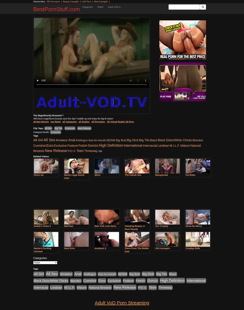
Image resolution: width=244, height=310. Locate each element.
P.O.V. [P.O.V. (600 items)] (72, 151)
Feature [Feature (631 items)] (72, 145)
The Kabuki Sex (133, 175)
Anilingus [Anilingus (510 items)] (82, 140)
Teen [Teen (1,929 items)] (80, 151)
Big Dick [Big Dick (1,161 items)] (132, 140)
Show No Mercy (194, 226)
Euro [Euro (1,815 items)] (49, 145)
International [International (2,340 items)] (133, 145)
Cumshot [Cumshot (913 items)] (39, 145)
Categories (87, 7)
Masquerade (161, 175)
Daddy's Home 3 (42, 226)
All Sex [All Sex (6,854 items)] (49, 140)
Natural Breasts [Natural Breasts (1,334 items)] (100, 287)
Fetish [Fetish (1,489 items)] (82, 145)
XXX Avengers (162, 248)
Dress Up (38, 175)
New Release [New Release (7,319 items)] (56, 151)
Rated (100, 7)
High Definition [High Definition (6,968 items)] (111, 145)
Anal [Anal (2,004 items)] (71, 140)
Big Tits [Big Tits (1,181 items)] (144, 140)
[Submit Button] (203, 7)
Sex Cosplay (161, 226)
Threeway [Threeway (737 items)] (91, 151)
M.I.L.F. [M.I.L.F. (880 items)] (175, 145)
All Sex (48, 128)
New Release (84, 128)
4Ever (98, 175)
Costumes (70, 128)
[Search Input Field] (184, 7)
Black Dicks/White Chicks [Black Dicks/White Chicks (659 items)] (175, 140)
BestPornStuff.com (56, 9)
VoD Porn (86, 1)
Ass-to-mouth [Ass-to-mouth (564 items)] (97, 140)
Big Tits (58, 128)
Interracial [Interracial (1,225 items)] (150, 145)
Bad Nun (68, 226)
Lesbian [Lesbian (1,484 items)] (163, 145)
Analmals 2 (100, 248)
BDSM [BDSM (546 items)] (111, 140)
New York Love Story (105, 226)
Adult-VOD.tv (114, 7)
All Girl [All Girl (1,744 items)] (38, 140)
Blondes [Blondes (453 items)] (197, 140)
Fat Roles (190, 175)
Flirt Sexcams (53, 1)
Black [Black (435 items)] (153, 140)
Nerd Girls (69, 248)
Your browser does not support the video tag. (91, 53)
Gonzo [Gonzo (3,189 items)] (93, 145)
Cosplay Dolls (193, 248)
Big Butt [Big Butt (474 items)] (121, 140)
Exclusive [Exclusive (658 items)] (60, 145)
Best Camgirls (101, 1)
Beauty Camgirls (71, 1)
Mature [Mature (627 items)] (185, 145)
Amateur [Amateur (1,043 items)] (62, 140)
